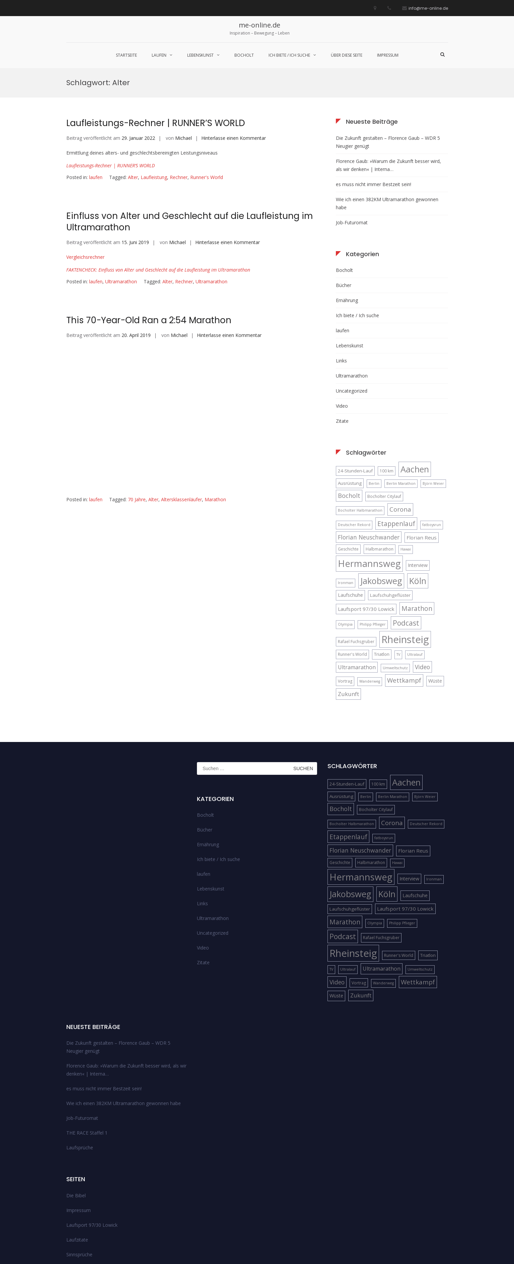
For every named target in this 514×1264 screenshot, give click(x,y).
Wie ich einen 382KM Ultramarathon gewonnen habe (387, 135)
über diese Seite (346, 55)
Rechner (179, 109)
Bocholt (244, 55)
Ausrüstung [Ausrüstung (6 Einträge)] (350, 415)
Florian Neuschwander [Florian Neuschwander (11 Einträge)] (368, 469)
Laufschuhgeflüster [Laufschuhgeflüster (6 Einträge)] (390, 527)
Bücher (343, 217)
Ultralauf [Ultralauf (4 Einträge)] (415, 586)
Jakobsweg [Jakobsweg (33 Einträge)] (381, 512)
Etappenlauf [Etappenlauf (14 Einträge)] (396, 455)
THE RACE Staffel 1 (86, 1065)
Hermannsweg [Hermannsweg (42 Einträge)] (369, 496)
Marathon (215, 431)
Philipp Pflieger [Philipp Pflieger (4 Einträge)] (373, 556)
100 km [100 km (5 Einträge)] (386, 403)
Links (341, 292)
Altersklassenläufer (181, 431)
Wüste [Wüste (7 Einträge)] (435, 613)
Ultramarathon (121, 213)
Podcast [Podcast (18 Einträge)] (406, 555)
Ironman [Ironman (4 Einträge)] (345, 514)
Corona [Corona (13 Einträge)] (400, 441)
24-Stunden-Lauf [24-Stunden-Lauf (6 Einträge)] (355, 403)
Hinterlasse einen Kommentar (233, 70)
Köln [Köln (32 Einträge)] (417, 512)
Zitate (342, 353)
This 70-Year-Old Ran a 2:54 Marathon (148, 252)
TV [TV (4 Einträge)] (398, 586)
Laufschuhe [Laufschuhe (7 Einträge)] (350, 527)
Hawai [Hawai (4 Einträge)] (405, 481)
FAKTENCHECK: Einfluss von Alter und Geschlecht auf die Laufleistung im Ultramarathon (158, 201)
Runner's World (206, 109)
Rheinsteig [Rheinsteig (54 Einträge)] (405, 571)
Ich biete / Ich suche (289, 55)
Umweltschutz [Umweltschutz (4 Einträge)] (395, 599)
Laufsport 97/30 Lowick (92, 1157)
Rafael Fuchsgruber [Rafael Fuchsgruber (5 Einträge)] (356, 573)
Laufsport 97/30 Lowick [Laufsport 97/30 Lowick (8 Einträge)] (366, 540)
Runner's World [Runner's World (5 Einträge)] (352, 586)
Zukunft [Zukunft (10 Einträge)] (348, 626)
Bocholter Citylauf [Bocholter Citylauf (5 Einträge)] (384, 428)
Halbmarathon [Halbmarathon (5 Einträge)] (379, 481)
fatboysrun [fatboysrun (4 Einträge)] (431, 456)
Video (342, 338)
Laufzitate (77, 1171)
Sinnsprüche (79, 1186)
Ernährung (347, 232)
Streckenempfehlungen (91, 1201)
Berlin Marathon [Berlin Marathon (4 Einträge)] (401, 415)
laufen (159, 55)
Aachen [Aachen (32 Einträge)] (414, 401)
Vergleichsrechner (85, 189)
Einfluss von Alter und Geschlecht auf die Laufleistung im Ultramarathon (189, 154)
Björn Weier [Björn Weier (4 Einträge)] (433, 415)
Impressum (387, 55)
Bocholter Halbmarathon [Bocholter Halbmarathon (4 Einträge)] (360, 442)
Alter (133, 109)
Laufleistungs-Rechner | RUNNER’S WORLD (110, 97)
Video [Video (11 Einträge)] (422, 599)
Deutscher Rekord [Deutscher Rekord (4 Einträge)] (354, 456)
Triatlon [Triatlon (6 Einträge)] (381, 586)
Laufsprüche (79, 1080)
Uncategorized (351, 323)
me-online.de (259, 25)
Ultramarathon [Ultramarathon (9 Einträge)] (357, 599)
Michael (183, 70)
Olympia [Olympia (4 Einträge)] (345, 556)
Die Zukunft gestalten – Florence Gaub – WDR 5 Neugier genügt (388, 74)
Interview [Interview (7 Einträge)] (418, 497)
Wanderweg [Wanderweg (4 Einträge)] (369, 613)
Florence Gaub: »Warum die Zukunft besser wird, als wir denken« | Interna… (388, 97)
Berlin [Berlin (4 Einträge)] (374, 415)
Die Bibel (76, 1127)
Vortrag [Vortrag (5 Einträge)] (345, 613)
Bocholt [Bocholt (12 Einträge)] (349, 427)
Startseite (126, 55)
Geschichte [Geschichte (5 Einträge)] (348, 481)
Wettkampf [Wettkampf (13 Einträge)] (404, 612)
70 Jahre (137, 431)
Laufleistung (154, 109)
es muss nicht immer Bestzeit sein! (373, 116)
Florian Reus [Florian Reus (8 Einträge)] (422, 469)
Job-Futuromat (352, 154)
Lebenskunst (200, 55)
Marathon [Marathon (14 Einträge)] (416, 540)
